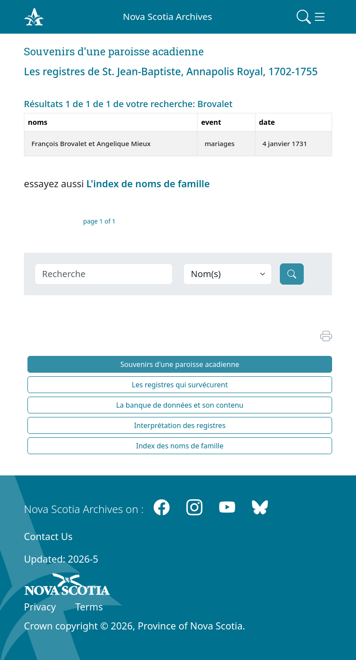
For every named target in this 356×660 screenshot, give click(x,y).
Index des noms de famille (179, 446)
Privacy (40, 606)
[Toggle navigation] (311, 17)
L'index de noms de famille (148, 183)
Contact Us (48, 536)
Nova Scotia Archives (167, 16)
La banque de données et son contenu (180, 405)
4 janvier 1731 (285, 143)
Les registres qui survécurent (180, 385)
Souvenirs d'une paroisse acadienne (180, 364)
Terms (89, 606)
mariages (220, 143)
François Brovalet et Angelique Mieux (91, 143)
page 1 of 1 (99, 221)
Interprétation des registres (180, 425)
